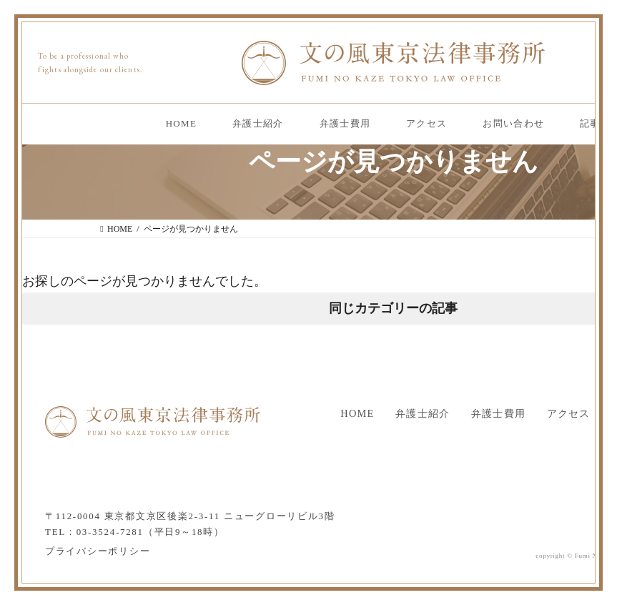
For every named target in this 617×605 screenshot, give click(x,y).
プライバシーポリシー (97, 551)
